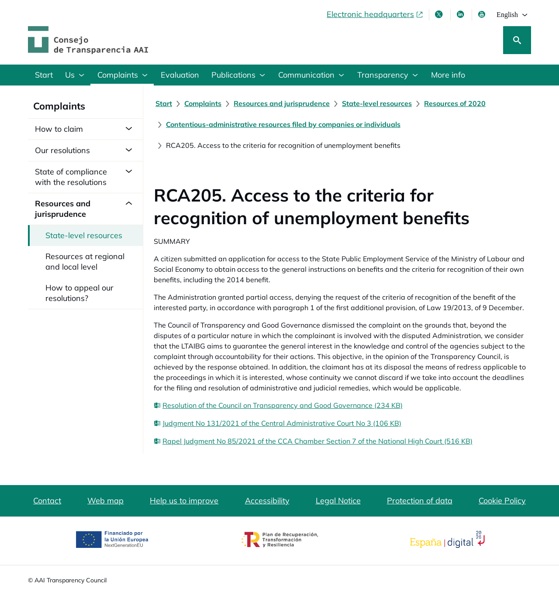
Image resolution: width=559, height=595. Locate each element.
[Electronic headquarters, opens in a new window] (375, 14)
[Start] (163, 103)
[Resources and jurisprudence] (282, 103)
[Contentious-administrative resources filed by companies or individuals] (283, 124)
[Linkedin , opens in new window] (461, 14)
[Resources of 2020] (455, 103)
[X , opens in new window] (440, 14)
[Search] (517, 40)
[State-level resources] (377, 103)
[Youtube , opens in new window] (482, 14)
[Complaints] (202, 103)
